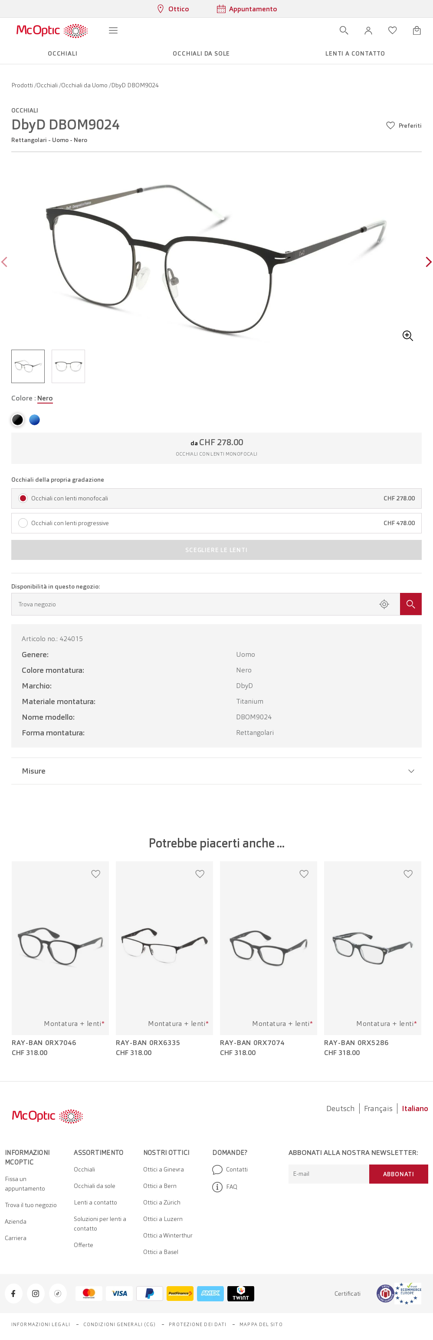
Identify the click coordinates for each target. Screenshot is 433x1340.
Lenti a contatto (95, 1202)
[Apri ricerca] (344, 30)
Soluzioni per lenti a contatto (100, 1223)
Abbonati (398, 1174)
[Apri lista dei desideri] (392, 30)
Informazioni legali (40, 1324)
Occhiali (47, 85)
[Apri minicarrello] (416, 30)
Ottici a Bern (160, 1186)
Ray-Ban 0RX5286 (356, 1042)
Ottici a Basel (160, 1252)
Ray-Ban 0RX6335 (148, 1042)
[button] (368, 30)
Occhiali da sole (94, 1186)
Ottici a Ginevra (163, 1169)
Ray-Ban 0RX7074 (252, 1042)
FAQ (224, 1187)
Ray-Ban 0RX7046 (44, 1042)
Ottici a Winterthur (168, 1235)
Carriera (15, 1238)
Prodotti (22, 85)
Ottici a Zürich (161, 1202)
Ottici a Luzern (163, 1219)
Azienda (15, 1221)
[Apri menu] (113, 30)
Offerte (83, 1245)
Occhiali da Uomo (85, 85)
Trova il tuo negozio (31, 1205)
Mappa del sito (260, 1324)
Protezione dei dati (197, 1324)
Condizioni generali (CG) (119, 1324)
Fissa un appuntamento (25, 1183)
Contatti (230, 1170)
